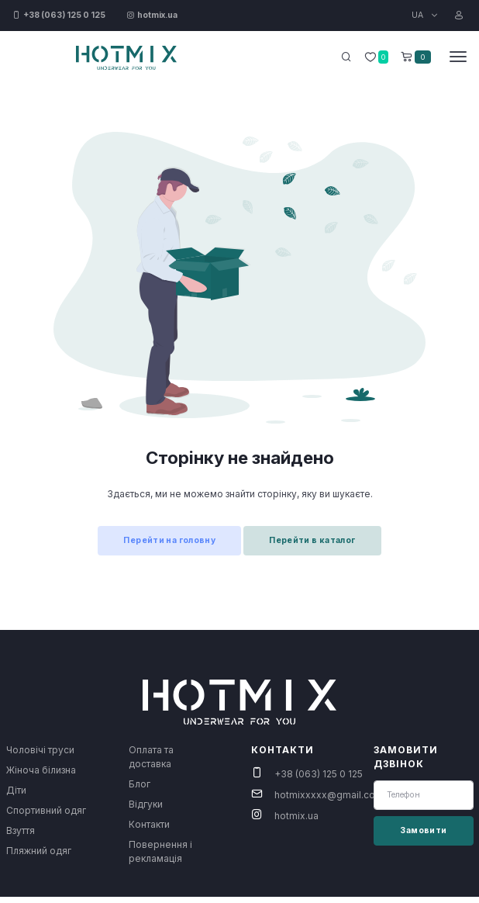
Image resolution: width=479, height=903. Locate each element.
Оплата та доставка (151, 757)
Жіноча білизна (41, 770)
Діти (16, 790)
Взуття (20, 830)
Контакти (149, 824)
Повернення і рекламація (160, 851)
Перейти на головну (169, 540)
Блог (139, 784)
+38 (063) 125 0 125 (318, 774)
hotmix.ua (296, 816)
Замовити (423, 830)
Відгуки (146, 804)
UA (419, 15)
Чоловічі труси (40, 750)
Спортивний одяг (46, 810)
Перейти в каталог (312, 540)
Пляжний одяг (38, 850)
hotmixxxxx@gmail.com (329, 795)
